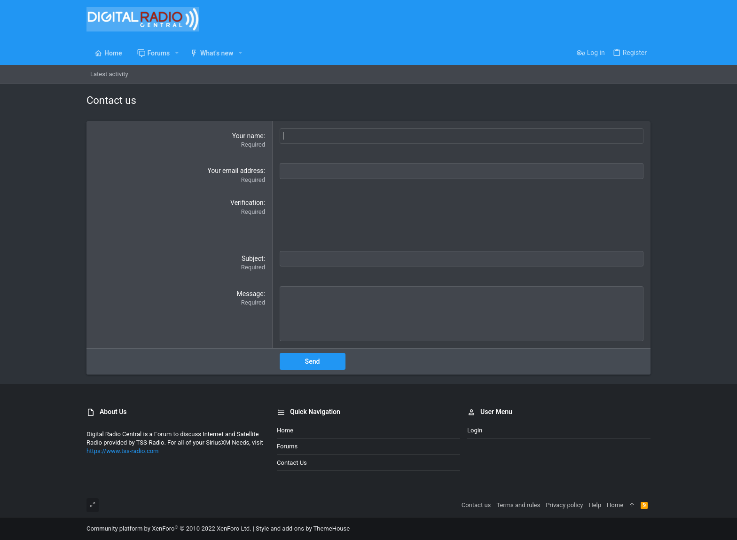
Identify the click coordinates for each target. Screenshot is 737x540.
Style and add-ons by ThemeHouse (303, 528)
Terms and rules (518, 505)
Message (250, 293)
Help (594, 505)
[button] (176, 53)
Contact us (292, 462)
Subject (253, 258)
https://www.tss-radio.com (122, 450)
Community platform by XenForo (168, 528)
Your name (248, 136)
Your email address (235, 170)
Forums (287, 446)
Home (285, 430)
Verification (247, 202)
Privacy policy (564, 505)
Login (474, 430)
